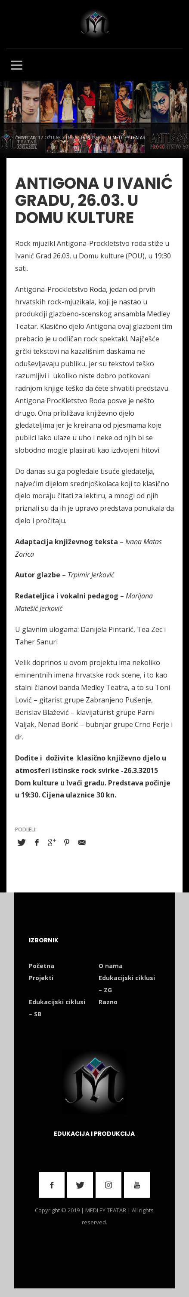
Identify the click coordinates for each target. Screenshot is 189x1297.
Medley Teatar (129, 138)
